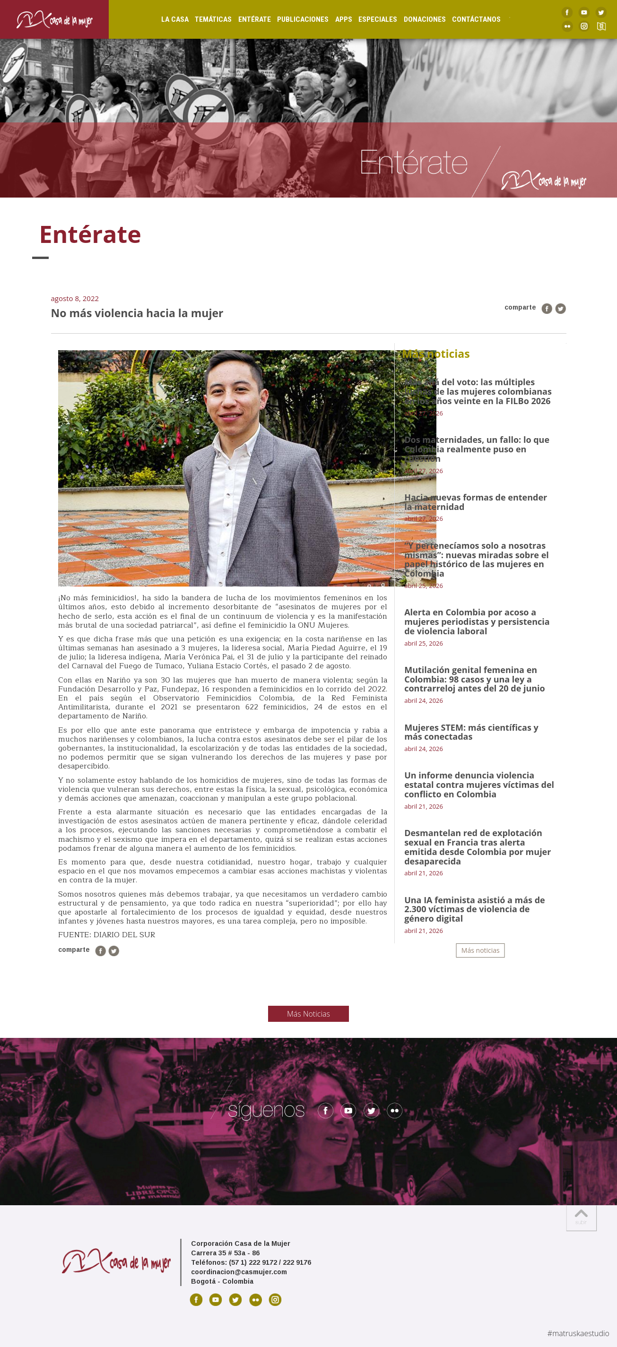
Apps (334, 19)
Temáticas (203, 19)
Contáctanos (467, 19)
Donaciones (415, 19)
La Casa (165, 19)
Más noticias (480, 950)
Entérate (245, 19)
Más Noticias (308, 1014)
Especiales (368, 19)
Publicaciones (293, 19)
